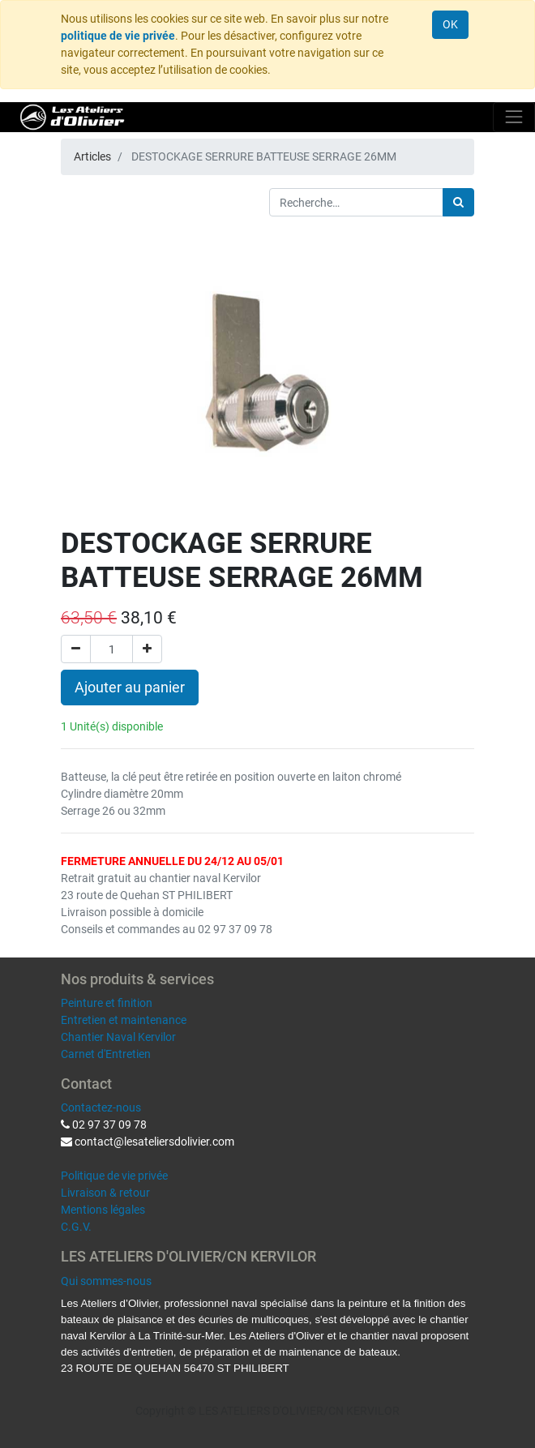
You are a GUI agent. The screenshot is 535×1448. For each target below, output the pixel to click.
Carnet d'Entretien (106, 1053)
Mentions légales (103, 1209)
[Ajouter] (147, 649)
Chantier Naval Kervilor (118, 1036)
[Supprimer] (76, 649)
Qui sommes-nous (106, 1280)
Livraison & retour (105, 1192)
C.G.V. (76, 1226)
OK (450, 24)
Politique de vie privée (114, 1175)
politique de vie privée (118, 35)
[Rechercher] (458, 202)
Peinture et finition (106, 1002)
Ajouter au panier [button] (130, 687)
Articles (92, 156)
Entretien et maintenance (123, 1019)
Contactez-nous (101, 1107)
